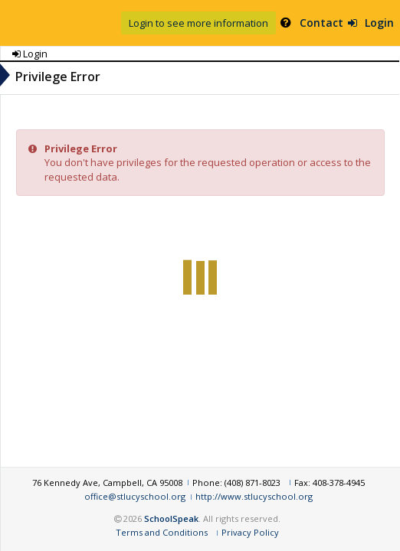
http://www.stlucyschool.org (185, 504)
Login (352, 22)
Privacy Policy (327, 532)
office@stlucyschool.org (66, 504)
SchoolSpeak (250, 518)
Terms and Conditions (238, 532)
